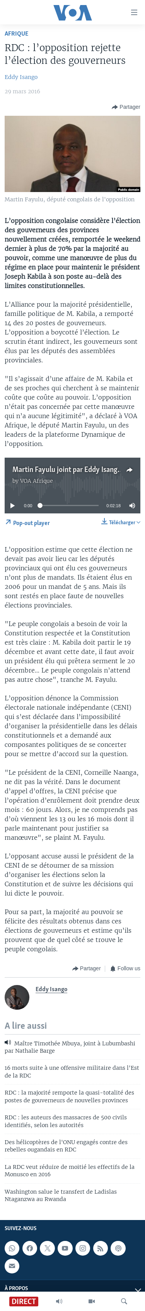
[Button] (126, 107)
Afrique (16, 34)
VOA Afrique (36, 480)
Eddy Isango (21, 77)
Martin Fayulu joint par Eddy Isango (66, 470)
